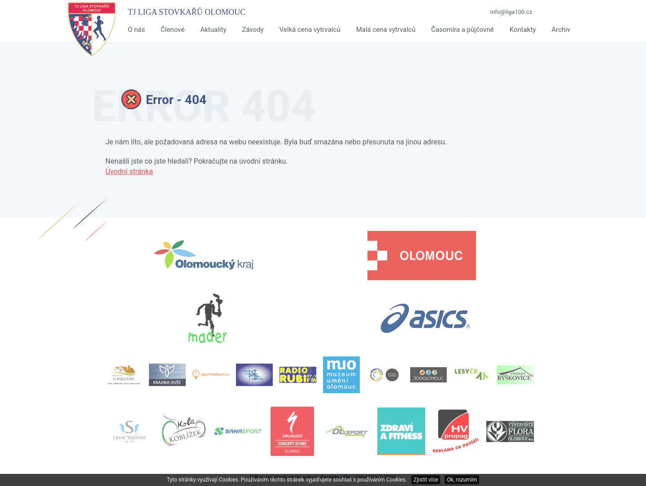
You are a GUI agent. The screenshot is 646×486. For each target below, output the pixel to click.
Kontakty (523, 30)
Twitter (580, 12)
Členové (172, 30)
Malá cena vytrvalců (385, 30)
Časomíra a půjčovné (462, 30)
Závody (252, 30)
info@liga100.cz (511, 12)
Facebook (564, 12)
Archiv (560, 30)
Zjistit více (426, 480)
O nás (136, 30)
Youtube (549, 12)
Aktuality (213, 30)
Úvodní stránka (129, 171)
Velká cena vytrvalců (309, 30)
